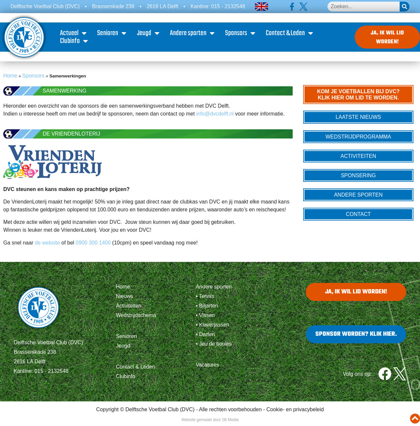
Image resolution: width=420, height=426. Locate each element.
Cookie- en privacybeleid (295, 410)
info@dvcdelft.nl (215, 114)
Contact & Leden (290, 34)
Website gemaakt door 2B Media (210, 420)
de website (46, 243)
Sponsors (241, 34)
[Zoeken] (405, 6)
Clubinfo (75, 42)
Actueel (74, 34)
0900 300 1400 (93, 243)
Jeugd (149, 34)
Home (10, 76)
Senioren (112, 34)
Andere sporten (193, 34)
